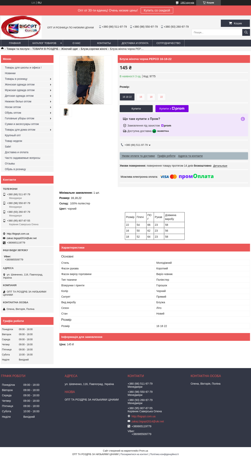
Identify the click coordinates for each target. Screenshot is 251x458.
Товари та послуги (17, 48)
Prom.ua (143, 450)
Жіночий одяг (69, 48)
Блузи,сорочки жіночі (94, 48)
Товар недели (13, 140)
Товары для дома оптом (20, 129)
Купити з (171, 108)
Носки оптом (13, 107)
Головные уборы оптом (19, 118)
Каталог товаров (44, 43)
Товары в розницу (16, 78)
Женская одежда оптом (19, 84)
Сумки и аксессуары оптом (22, 124)
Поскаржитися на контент (134, 454)
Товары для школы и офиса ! (23, 67)
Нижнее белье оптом (18, 101)
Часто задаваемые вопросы (22, 157)
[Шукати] (246, 32)
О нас (77, 43)
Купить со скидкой (157, 10)
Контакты (104, 43)
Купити (136, 108)
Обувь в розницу (15, 169)
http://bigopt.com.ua (18, 233)
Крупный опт (13, 135)
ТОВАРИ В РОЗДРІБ (45, 48)
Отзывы (10, 163)
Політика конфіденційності (164, 454)
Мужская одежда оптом (20, 90)
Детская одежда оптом (19, 95)
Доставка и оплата (135, 43)
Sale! (8, 146)
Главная (15, 43)
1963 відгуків (187, 2)
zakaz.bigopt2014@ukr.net (22, 238)
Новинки (10, 73)
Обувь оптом (13, 112)
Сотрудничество (168, 43)
